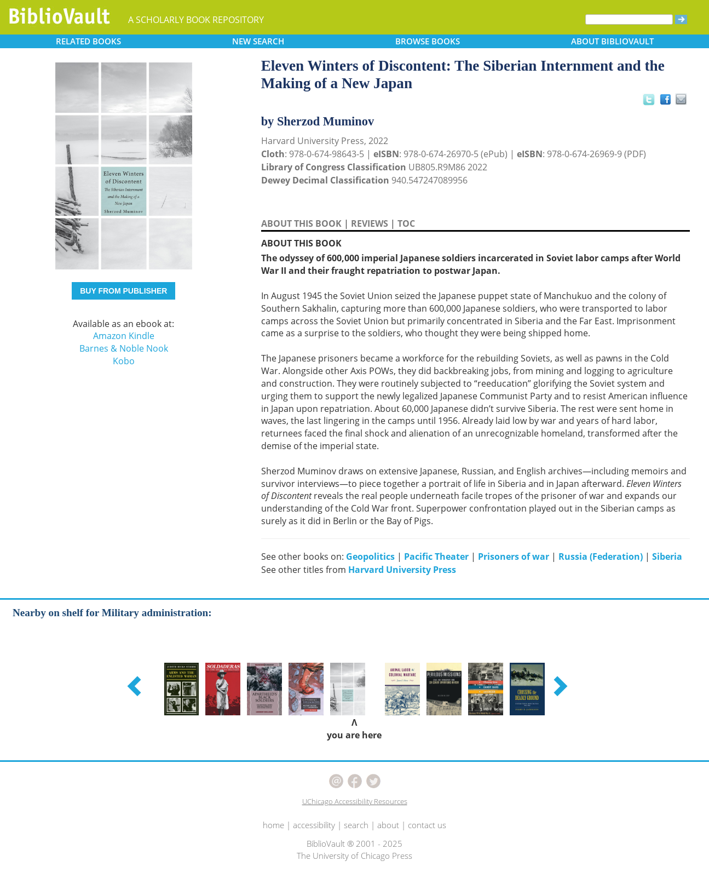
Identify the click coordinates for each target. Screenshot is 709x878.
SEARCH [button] (258, 41)
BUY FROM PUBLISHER (123, 290)
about (388, 824)
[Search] (629, 19)
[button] (136, 686)
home (273, 824)
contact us (427, 824)
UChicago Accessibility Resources (354, 801)
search (356, 824)
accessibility (314, 824)
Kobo (124, 361)
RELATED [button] (88, 41)
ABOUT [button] (612, 41)
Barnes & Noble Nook (123, 348)
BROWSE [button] (427, 41)
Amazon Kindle (123, 336)
